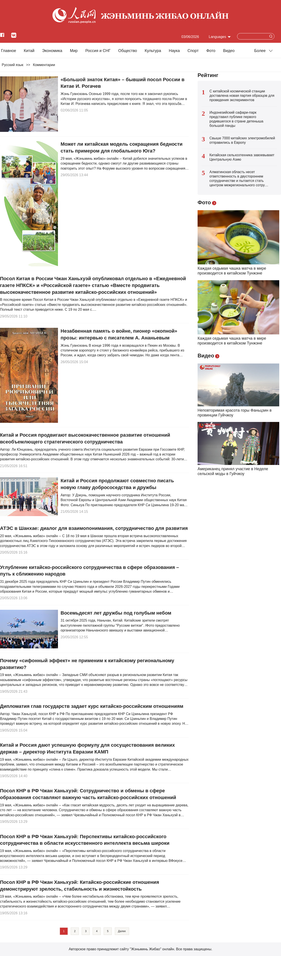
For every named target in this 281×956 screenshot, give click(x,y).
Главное (8, 50)
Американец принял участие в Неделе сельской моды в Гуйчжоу (233, 471)
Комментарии (44, 65)
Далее (122, 931)
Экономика (52, 50)
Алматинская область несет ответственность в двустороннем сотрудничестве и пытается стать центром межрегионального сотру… (238, 178)
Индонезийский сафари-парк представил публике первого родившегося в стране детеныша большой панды (236, 119)
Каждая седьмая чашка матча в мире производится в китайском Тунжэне (232, 270)
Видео (229, 50)
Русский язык (12, 65)
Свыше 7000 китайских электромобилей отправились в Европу (242, 140)
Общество (127, 50)
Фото (210, 50)
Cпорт (193, 50)
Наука (174, 50)
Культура (153, 50)
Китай (29, 50)
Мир (74, 50)
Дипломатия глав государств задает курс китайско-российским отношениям (91, 706)
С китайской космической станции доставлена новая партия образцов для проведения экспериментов (241, 95)
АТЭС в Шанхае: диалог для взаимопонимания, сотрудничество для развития (94, 528)
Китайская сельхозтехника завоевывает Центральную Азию (241, 157)
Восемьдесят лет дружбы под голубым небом (116, 613)
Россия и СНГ (98, 50)
